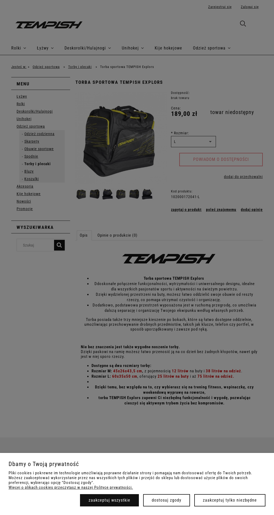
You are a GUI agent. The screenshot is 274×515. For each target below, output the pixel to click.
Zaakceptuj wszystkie (109, 500)
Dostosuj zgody (166, 500)
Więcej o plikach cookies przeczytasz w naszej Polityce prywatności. (71, 487)
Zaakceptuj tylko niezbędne (230, 500)
